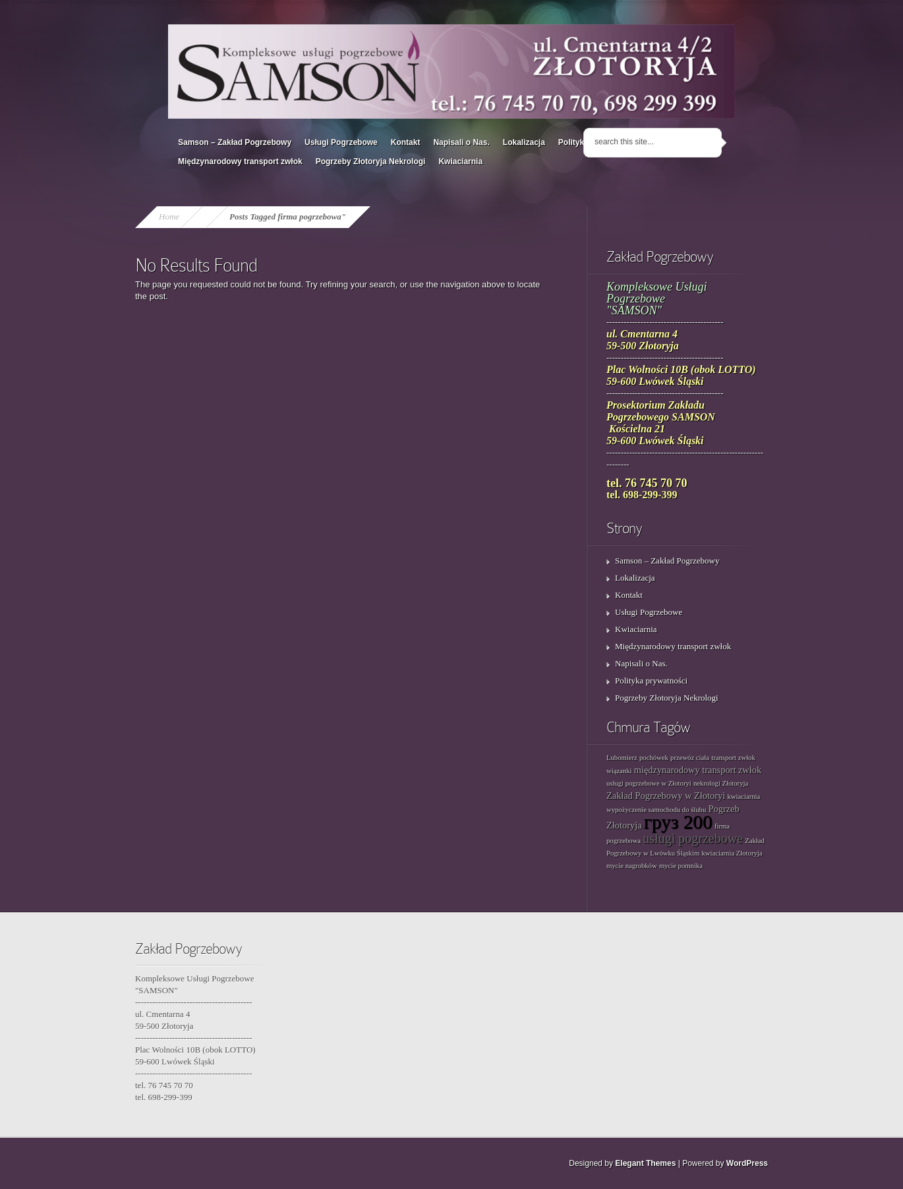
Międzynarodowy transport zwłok (240, 161)
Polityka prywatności (651, 680)
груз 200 (678, 821)
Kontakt (406, 142)
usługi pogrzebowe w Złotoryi (648, 783)
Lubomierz (621, 757)
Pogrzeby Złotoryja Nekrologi (371, 161)
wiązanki (618, 770)
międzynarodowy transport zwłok (697, 770)
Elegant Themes (645, 1163)
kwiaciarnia (744, 796)
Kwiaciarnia (460, 161)
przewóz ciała (689, 757)
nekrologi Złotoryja (720, 783)
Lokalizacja (524, 142)
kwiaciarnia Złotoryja (731, 853)
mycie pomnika (681, 865)
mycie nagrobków (631, 865)
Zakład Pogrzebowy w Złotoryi (665, 795)
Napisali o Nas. (461, 142)
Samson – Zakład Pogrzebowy (234, 142)
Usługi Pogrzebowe (341, 142)
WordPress (747, 1163)
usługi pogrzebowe (693, 838)
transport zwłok (733, 757)
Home (169, 216)
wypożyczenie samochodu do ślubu (656, 809)
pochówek (653, 757)
